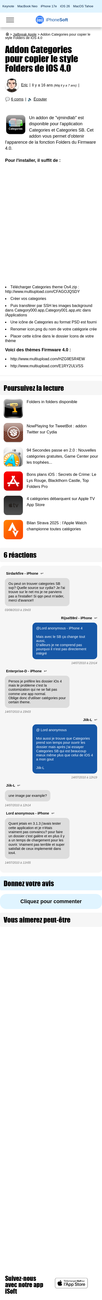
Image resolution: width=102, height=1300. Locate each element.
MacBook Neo (27, 6)
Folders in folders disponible (52, 401)
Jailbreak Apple (25, 34)
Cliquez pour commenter (51, 901)
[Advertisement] (51, 224)
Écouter (40, 99)
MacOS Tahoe (83, 6)
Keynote (8, 6)
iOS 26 (65, 6)
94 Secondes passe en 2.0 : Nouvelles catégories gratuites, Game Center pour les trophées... (62, 456)
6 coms (17, 99)
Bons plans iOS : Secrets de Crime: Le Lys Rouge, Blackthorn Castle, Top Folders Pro (61, 480)
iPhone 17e (49, 6)
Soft (57, 19)
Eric (24, 85)
